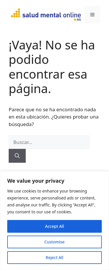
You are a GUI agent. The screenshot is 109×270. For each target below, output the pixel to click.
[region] (54, 220)
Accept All (54, 226)
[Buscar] (17, 156)
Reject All (54, 257)
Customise (54, 242)
